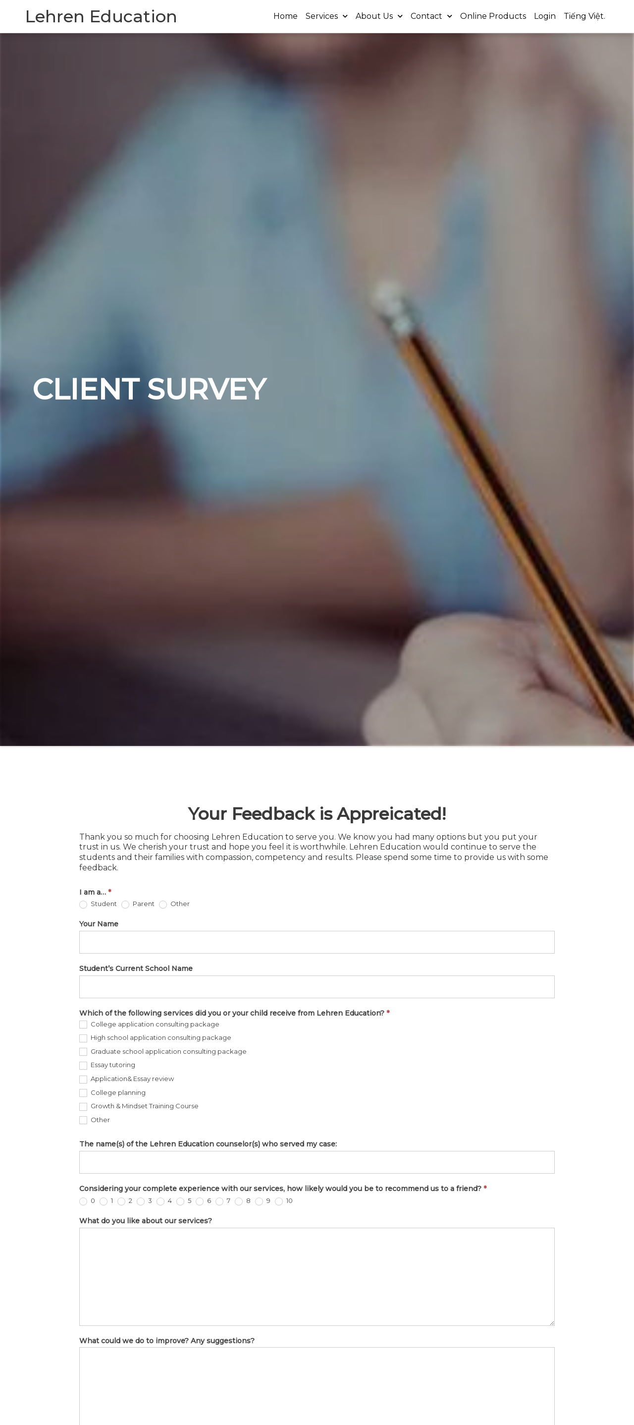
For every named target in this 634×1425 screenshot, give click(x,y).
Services (327, 16)
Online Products (493, 16)
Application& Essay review (126, 1079)
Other (174, 904)
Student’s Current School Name (136, 968)
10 (284, 1201)
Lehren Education (101, 16)
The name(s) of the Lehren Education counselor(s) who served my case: (208, 1144)
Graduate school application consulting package (163, 1051)
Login (545, 16)
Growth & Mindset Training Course (139, 1106)
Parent (138, 904)
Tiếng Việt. (584, 16)
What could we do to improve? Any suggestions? (167, 1340)
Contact (431, 16)
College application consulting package (149, 1024)
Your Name (98, 923)
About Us (379, 16)
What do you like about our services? (145, 1220)
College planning (112, 1092)
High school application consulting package (155, 1037)
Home (285, 16)
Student (98, 904)
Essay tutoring (107, 1065)
